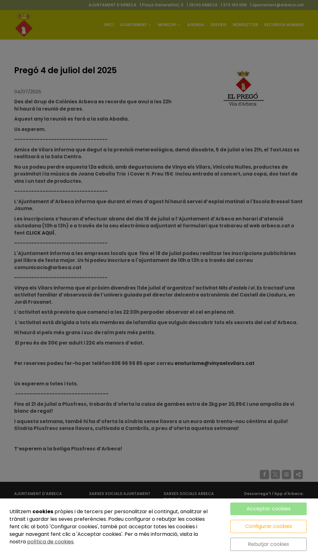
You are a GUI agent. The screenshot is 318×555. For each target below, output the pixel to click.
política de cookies (50, 541)
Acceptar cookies (269, 508)
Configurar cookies (268, 526)
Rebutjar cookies (268, 544)
